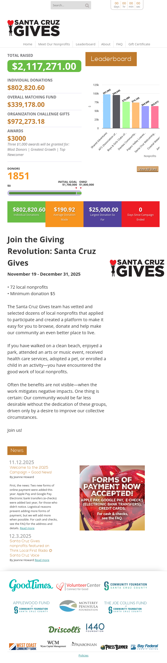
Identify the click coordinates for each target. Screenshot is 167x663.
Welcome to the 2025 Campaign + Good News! (31, 470)
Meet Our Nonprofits (54, 44)
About (105, 44)
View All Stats (147, 169)
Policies (83, 655)
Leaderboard (85, 44)
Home (27, 44)
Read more (27, 528)
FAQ (119, 44)
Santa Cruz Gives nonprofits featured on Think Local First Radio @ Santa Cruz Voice (31, 548)
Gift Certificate (139, 44)
